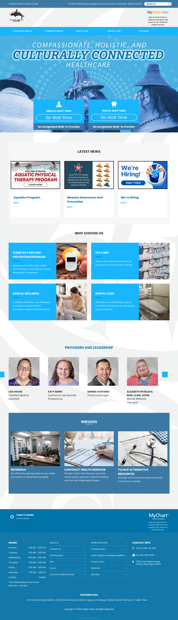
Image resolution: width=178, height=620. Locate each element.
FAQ (52, 561)
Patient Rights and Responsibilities (108, 555)
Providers (144, 31)
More (17, 202)
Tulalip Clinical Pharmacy (119, 600)
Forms (53, 568)
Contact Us (55, 549)
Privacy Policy (98, 561)
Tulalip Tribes (140, 600)
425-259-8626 (147, 555)
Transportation (98, 549)
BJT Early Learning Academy (41, 600)
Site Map (95, 574)
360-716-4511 (149, 548)
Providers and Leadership (89, 347)
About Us (54, 542)
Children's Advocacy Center (71, 600)
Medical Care (114, 31)
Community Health (54, 31)
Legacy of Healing (96, 600)
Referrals (95, 568)
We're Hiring (130, 197)
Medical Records (99, 542)
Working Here (56, 555)
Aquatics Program (27, 197)
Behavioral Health (23, 31)
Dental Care (82, 31)
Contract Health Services (62, 574)
